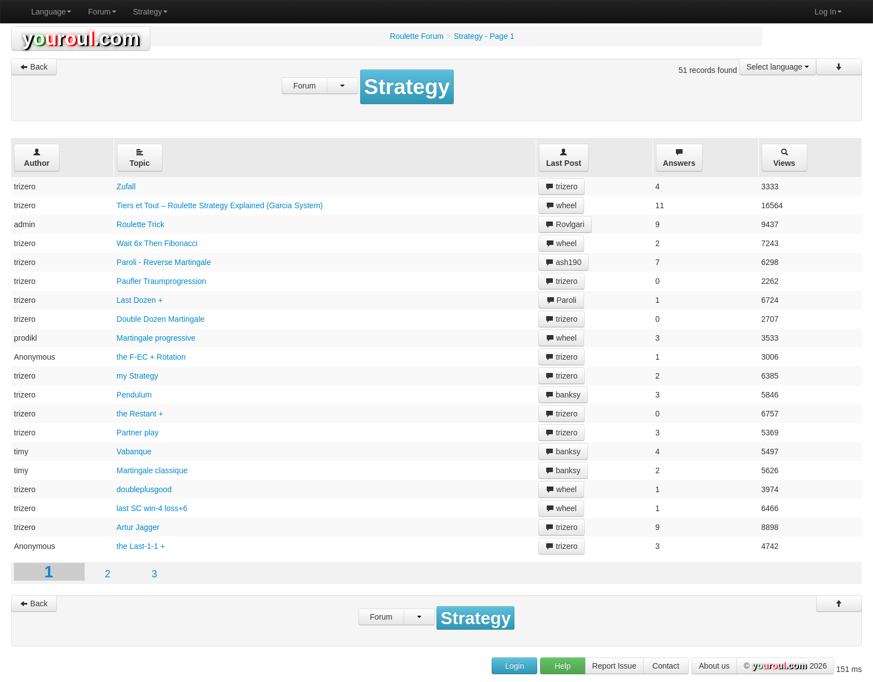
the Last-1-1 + (140, 546)
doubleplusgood (143, 489)
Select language (778, 66)
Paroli (562, 300)
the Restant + (139, 413)
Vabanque (133, 451)
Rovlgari (565, 224)
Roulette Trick (140, 224)
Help (563, 665)
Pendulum (133, 394)
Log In (828, 11)
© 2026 (785, 666)
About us (714, 665)
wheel (561, 205)
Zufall (125, 186)
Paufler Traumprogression (161, 281)
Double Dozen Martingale (160, 319)
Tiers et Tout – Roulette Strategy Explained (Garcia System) (219, 205)
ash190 (563, 262)
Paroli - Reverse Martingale (163, 262)
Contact (666, 665)
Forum (102, 11)
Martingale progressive (155, 337)
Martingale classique (152, 470)
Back (33, 66)
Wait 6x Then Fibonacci (157, 243)
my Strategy (137, 375)
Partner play (137, 432)
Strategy (150, 11)
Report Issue (614, 665)
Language (51, 11)
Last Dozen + (139, 300)
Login (514, 665)
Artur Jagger (137, 527)
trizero (561, 186)
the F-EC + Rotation (150, 356)
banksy (563, 394)
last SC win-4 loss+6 (151, 508)
